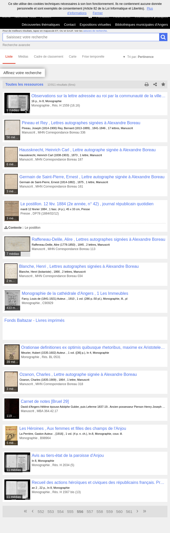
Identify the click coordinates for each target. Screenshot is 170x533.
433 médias (13, 308)
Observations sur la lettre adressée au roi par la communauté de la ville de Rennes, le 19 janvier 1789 (98, 96)
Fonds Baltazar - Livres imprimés (34, 320)
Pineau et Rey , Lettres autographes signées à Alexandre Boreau (81, 123)
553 (50, 511)
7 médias (12, 254)
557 (90, 511)
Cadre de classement (48, 56)
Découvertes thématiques (41, 24)
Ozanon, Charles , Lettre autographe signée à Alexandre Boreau (78, 374)
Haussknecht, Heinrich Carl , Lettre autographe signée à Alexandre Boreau (87, 150)
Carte (72, 56)
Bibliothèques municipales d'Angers (141, 24)
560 (119, 511)
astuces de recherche (95, 30)
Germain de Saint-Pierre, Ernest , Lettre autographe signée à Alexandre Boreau (91, 177)
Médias (23, 56)
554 (60, 511)
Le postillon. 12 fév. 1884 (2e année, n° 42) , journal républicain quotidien (86, 204)
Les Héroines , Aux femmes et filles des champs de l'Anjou (72, 428)
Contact (70, 24)
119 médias (12, 416)
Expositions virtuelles (95, 24)
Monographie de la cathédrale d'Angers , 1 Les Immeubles (75, 293)
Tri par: (140, 57)
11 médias (13, 470)
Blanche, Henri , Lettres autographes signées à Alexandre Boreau (79, 266)
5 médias (12, 443)
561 (129, 511)
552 (41, 511)
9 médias (12, 110)
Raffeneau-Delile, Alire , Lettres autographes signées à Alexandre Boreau (98, 239)
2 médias (12, 281)
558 (99, 511)
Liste (9, 56)
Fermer (98, 13)
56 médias (13, 137)
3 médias (12, 191)
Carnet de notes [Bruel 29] (45, 401)
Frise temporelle (93, 56)
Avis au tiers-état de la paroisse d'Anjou (68, 455)
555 (70, 511)
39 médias (13, 362)
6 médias (12, 164)
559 (109, 511)
